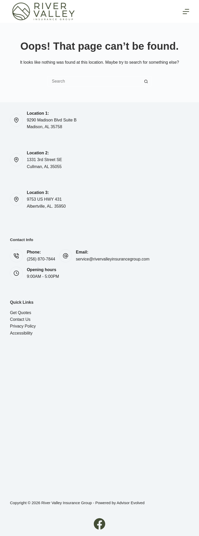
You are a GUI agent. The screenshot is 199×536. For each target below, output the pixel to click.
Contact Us (20, 319)
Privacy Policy (23, 326)
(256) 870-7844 (41, 259)
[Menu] (186, 11)
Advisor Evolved (131, 503)
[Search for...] (94, 81)
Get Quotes (20, 312)
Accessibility (21, 333)
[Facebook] (99, 524)
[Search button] (146, 81)
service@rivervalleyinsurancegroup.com (113, 259)
